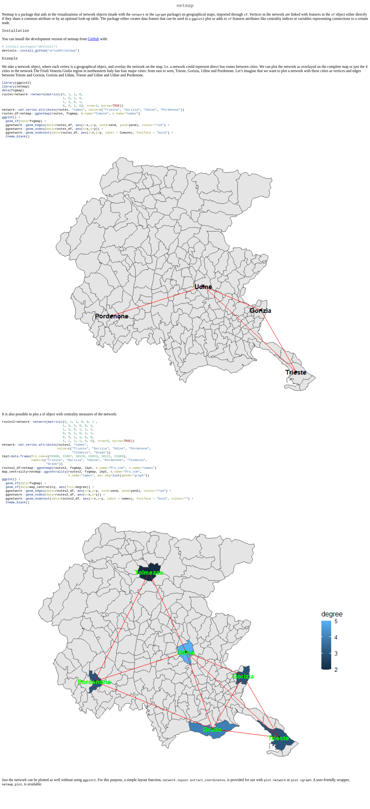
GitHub (93, 41)
